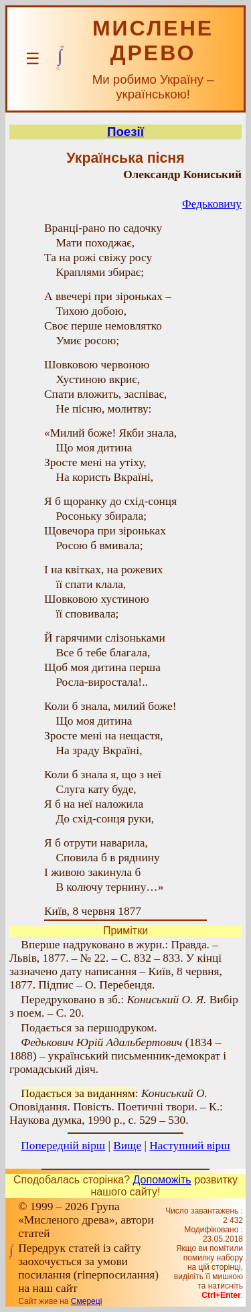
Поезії (125, 132)
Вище (127, 1145)
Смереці (86, 1301)
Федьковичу (212, 204)
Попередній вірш (63, 1145)
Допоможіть (162, 1179)
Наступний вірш (189, 1145)
